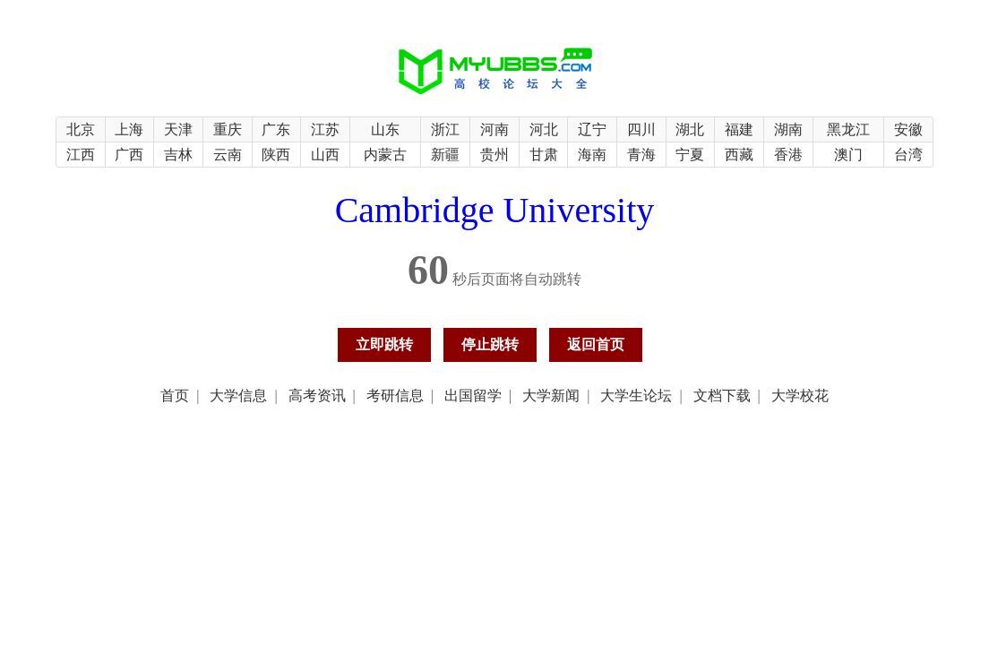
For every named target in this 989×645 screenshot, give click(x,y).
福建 (739, 129)
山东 (385, 129)
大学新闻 (551, 395)
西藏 (739, 154)
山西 (325, 154)
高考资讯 (317, 395)
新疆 (445, 154)
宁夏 (689, 154)
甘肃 (543, 154)
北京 (80, 129)
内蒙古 (385, 154)
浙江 (445, 129)
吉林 (178, 154)
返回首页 (595, 344)
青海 (641, 154)
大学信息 (238, 395)
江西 (80, 154)
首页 (174, 395)
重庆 (227, 129)
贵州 (494, 154)
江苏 (325, 129)
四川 (641, 129)
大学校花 (800, 395)
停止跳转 (490, 344)
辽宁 (592, 129)
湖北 (689, 129)
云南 (227, 154)
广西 (129, 154)
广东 (276, 129)
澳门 (848, 154)
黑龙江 (848, 129)
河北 (543, 129)
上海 (129, 129)
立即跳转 (384, 344)
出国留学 (473, 395)
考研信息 (395, 395)
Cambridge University (495, 210)
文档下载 (722, 395)
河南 (494, 129)
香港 (788, 154)
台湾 (908, 154)
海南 (592, 154)
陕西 (276, 154)
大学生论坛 (636, 395)
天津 (178, 129)
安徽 (908, 129)
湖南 (788, 129)
